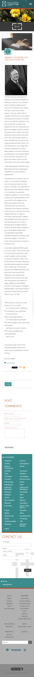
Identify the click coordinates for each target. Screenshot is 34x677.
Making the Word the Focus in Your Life (16, 58)
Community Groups (24, 603)
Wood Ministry (24, 608)
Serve (24, 624)
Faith (21, 485)
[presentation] (18, 443)
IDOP (21, 495)
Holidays (7, 495)
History (9, 606)
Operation (23, 503)
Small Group (9, 516)
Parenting (8, 506)
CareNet (7, 471)
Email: (14, 418)
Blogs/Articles (9, 637)
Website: (6, 423)
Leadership (9, 603)
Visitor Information (9, 608)
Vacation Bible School (24, 619)
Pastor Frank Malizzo (24, 506)
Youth (6, 529)
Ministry (22, 500)
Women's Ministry (24, 601)
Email (5, 555)
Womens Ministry (23, 525)
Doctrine (9, 601)
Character (23, 471)
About (9, 596)
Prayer (6, 510)
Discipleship (8, 482)
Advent (22, 461)
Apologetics (24, 463)
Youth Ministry (24, 598)
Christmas (8, 476)
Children (23, 474)
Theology (23, 518)
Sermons (9, 634)
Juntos (6, 497)
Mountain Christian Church (14, 672)
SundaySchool (25, 516)
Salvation (23, 510)
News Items (9, 626)
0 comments (10, 363)
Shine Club (24, 616)
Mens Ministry (9, 500)
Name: (9, 413)
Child (6, 474)
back (8, 384)
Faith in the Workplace (24, 488)
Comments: (10, 427)
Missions (7, 503)
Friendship (23, 492)
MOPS (24, 611)
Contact (24, 632)
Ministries (24, 596)
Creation (7, 479)
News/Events (9, 624)
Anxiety (7, 463)
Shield (6, 513)
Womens (7, 524)
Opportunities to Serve (24, 626)
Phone (4, 548)
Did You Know (25, 479)
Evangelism (8, 485)
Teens (6, 518)
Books (22, 466)
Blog (5, 581)
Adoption (7, 461)
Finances (7, 492)
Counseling (24, 476)
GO (30, 642)
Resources (9, 632)
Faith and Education (8, 488)
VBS (21, 521)
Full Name (6, 542)
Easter (22, 482)
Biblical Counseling (8, 467)
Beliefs (9, 598)
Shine (22, 513)
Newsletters (7, 584)
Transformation (10, 521)
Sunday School (24, 606)
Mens (22, 497)
